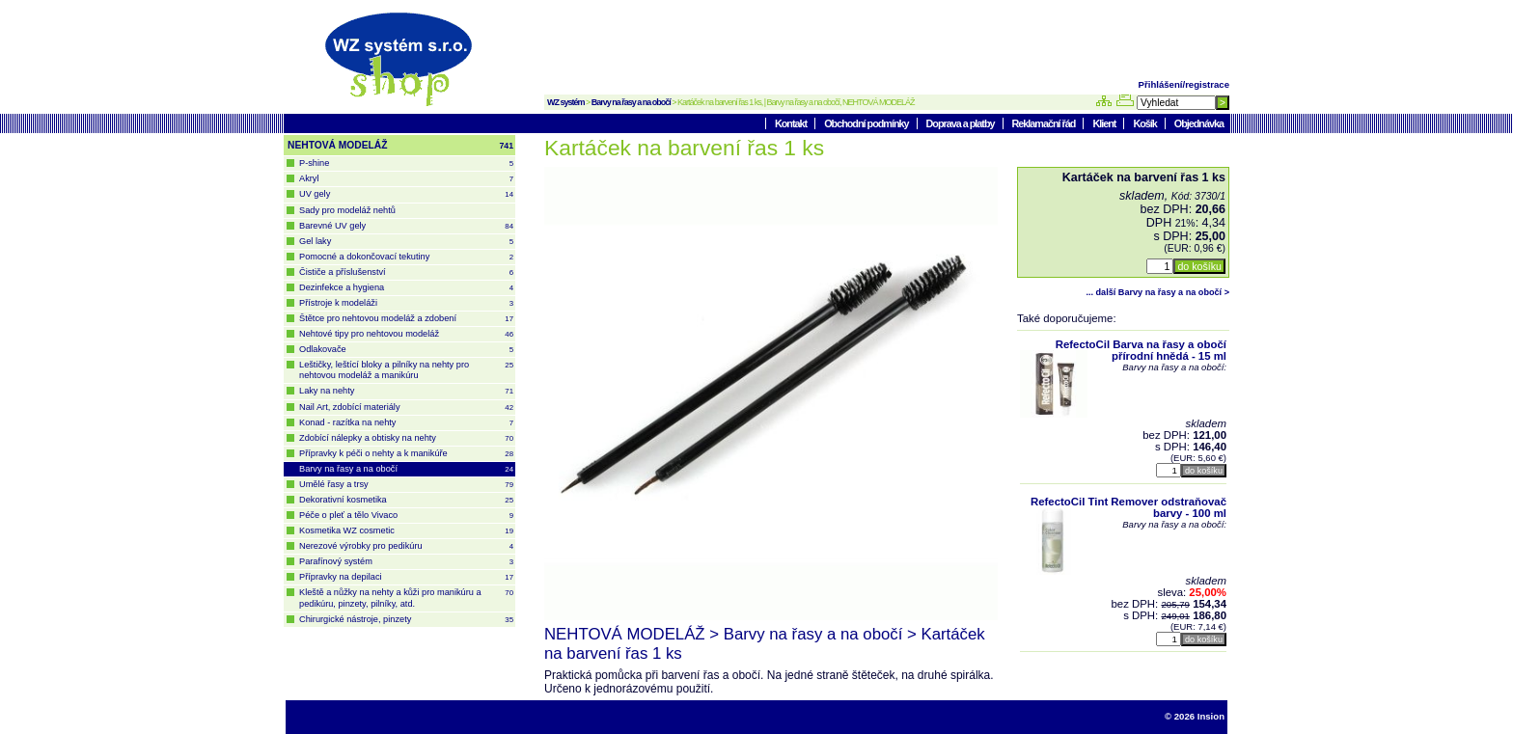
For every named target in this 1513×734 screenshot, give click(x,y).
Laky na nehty (406, 391)
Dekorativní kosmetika (406, 500)
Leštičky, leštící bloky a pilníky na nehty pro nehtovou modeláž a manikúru (406, 370)
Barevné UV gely (406, 226)
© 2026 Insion (1194, 716)
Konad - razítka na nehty (406, 423)
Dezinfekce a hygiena (406, 288)
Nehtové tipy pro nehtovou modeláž (406, 334)
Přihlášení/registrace (1184, 84)
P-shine (406, 163)
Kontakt (792, 123)
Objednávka (1199, 123)
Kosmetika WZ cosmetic (406, 531)
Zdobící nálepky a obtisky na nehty (406, 438)
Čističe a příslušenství (406, 272)
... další (1157, 292)
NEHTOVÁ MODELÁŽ (400, 145)
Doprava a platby (961, 123)
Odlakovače (406, 349)
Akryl (406, 179)
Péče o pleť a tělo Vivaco (406, 515)
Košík (1145, 123)
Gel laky (406, 241)
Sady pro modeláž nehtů (347, 210)
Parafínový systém (406, 562)
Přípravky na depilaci (406, 577)
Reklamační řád (1045, 123)
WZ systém (566, 102)
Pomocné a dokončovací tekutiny (406, 257)
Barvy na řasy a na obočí (631, 102)
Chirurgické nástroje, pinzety (406, 619)
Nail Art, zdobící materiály (406, 407)
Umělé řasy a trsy (406, 484)
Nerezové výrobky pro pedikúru (406, 546)
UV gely (406, 194)
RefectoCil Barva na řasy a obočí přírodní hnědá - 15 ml (1141, 350)
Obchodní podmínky (867, 123)
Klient (1104, 123)
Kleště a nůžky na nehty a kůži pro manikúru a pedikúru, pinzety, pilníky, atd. (406, 597)
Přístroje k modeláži (406, 303)
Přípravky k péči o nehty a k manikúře (406, 454)
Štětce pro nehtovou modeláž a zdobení (406, 318)
